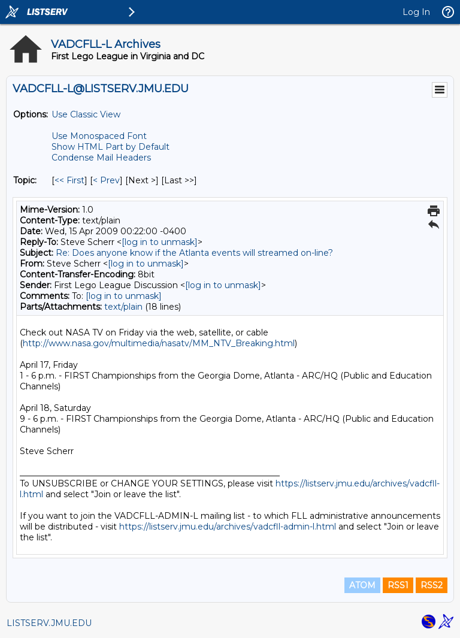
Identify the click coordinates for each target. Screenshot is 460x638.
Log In (416, 12)
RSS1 (398, 585)
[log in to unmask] (160, 242)
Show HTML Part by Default (111, 146)
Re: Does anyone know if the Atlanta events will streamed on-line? (194, 252)
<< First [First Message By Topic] (69, 180)
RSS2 (431, 585)
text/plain (123, 306)
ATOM (362, 585)
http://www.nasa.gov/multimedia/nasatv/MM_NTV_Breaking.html (159, 343)
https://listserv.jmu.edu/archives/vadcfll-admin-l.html (227, 526)
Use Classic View (86, 114)
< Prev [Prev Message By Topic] (106, 180)
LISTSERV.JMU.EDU (49, 623)
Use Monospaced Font (99, 136)
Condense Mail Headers (101, 157)
